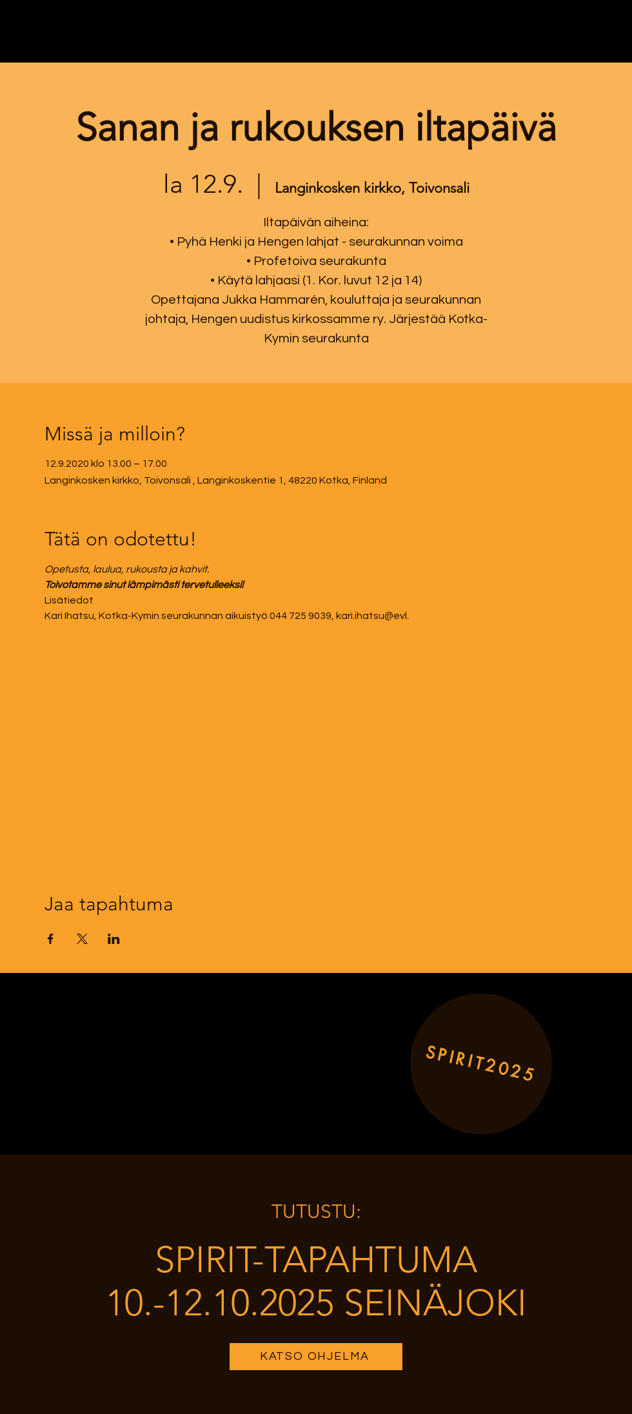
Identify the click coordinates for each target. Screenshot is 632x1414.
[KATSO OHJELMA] (316, 1356)
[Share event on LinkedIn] (114, 939)
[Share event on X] (82, 939)
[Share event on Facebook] (50, 939)
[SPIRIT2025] (481, 1063)
